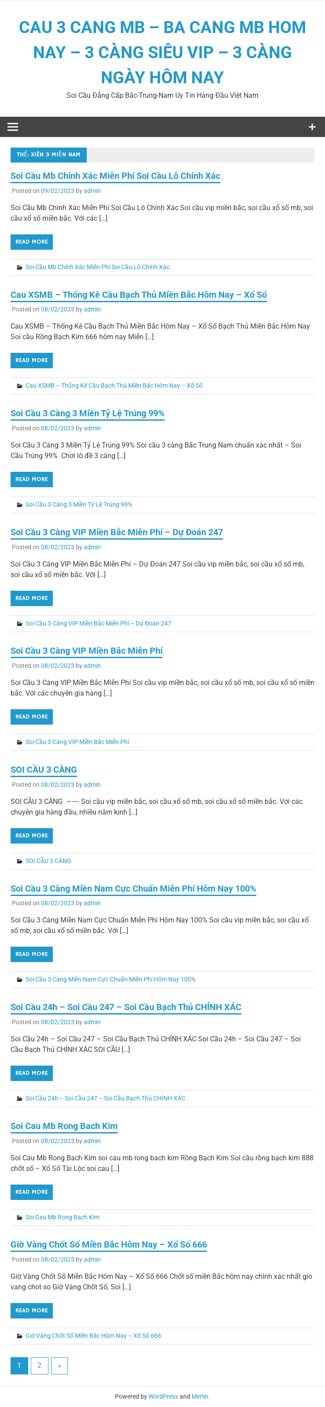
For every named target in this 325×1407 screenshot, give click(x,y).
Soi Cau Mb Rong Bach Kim (64, 1126)
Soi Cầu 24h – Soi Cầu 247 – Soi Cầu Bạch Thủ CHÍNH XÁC (126, 1007)
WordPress (163, 1396)
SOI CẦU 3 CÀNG (44, 769)
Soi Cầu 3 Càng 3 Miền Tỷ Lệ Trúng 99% (88, 413)
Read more (31, 242)
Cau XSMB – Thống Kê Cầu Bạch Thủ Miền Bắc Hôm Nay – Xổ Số (139, 294)
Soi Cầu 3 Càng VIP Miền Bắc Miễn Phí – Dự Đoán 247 (117, 532)
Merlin (200, 1396)
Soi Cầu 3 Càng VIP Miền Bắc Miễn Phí (86, 650)
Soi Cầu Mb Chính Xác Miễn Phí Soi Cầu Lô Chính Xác (115, 175)
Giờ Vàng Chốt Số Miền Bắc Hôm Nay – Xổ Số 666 (109, 1244)
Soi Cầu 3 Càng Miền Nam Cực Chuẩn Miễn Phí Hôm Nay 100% (133, 888)
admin (92, 190)
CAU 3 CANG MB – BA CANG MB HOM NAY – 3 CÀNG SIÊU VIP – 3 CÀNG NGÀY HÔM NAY (162, 52)
